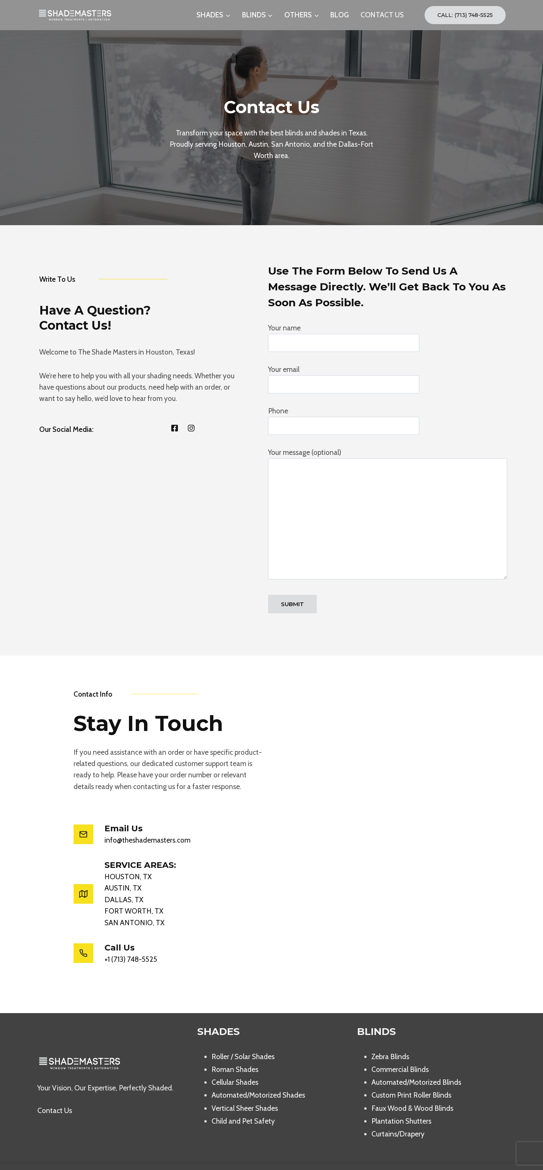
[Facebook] (482, 1155)
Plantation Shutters (401, 1099)
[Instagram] (498, 1155)
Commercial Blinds (400, 1047)
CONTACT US (382, 15)
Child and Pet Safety (243, 1099)
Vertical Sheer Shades (245, 1085)
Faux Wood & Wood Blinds (412, 1085)
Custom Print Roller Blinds (411, 1073)
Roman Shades (235, 1047)
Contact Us (54, 1088)
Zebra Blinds (390, 1034)
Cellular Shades (235, 1060)
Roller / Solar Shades (243, 1034)
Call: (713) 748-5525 (465, 15)
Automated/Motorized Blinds (416, 1060)
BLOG (339, 15)
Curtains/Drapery (398, 1111)
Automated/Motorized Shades (258, 1073)
